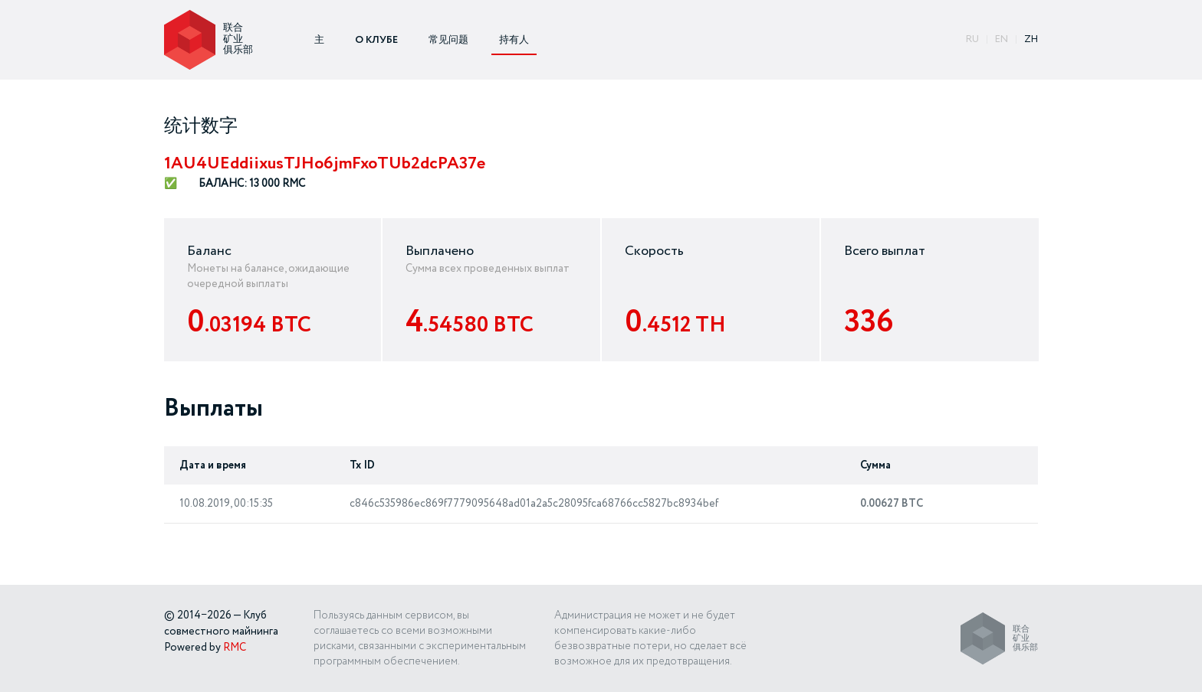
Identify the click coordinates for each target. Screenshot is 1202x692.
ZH (1031, 39)
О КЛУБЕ (376, 40)
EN (1001, 39)
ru (972, 39)
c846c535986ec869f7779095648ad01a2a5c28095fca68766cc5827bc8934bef (534, 503)
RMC (234, 647)
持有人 (514, 40)
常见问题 (448, 40)
